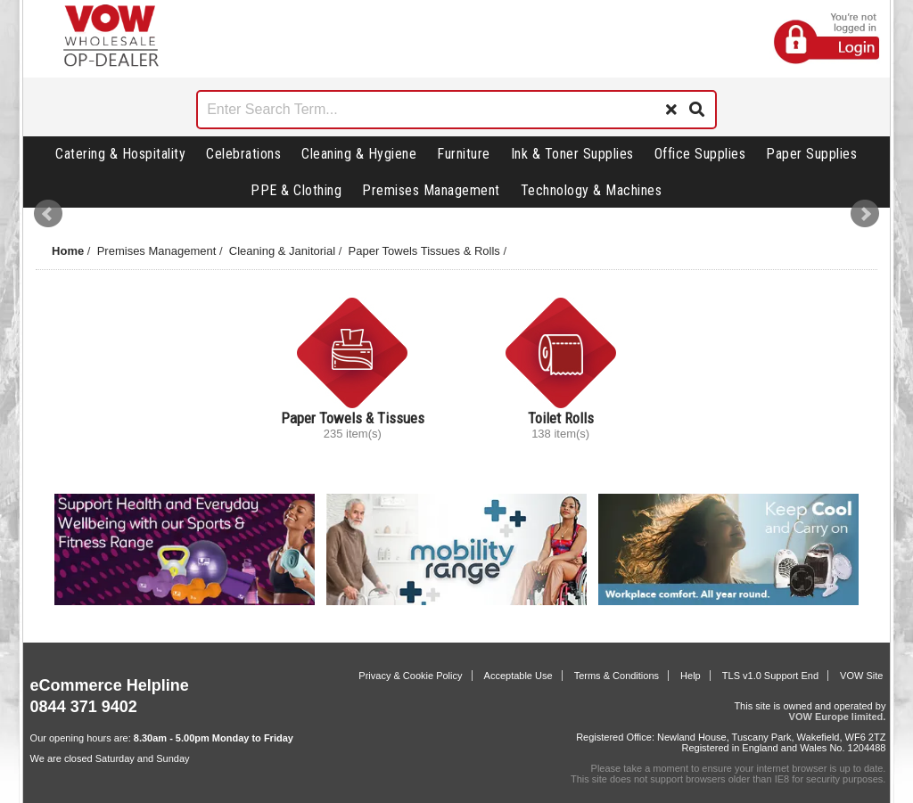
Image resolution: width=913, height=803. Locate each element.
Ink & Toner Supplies (572, 153)
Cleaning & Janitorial (282, 251)
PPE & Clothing (296, 190)
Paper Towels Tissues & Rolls (424, 251)
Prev (48, 214)
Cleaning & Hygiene (358, 153)
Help (690, 675)
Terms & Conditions (616, 675)
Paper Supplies (811, 153)
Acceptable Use (518, 675)
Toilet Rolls (561, 418)
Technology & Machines (591, 190)
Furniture (463, 153)
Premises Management (431, 190)
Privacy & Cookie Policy (410, 675)
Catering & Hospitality (120, 153)
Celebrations (243, 153)
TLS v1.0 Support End (770, 675)
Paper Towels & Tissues (352, 418)
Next (865, 214)
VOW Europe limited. (837, 716)
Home (68, 251)
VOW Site (861, 675)
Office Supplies (700, 153)
